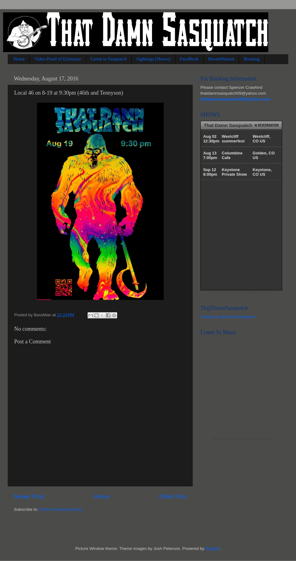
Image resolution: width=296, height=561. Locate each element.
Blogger (212, 548)
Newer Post (29, 496)
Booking (252, 58)
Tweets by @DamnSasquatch (227, 316)
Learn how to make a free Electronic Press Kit (241, 292)
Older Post (173, 496)
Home (19, 58)
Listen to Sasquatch (109, 58)
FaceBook (189, 58)
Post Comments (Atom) (61, 509)
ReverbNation (221, 58)
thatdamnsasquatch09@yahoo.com (235, 99)
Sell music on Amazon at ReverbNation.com (241, 439)
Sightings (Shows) (153, 58)
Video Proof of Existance (57, 58)
